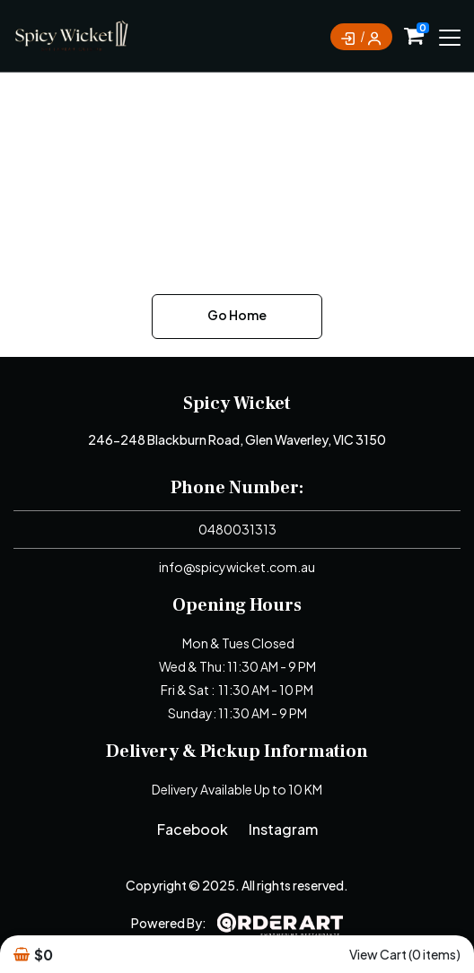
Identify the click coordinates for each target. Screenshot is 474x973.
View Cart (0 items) (405, 954)
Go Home (237, 315)
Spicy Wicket (237, 403)
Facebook (192, 829)
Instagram (283, 829)
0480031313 (237, 529)
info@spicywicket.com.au (237, 567)
